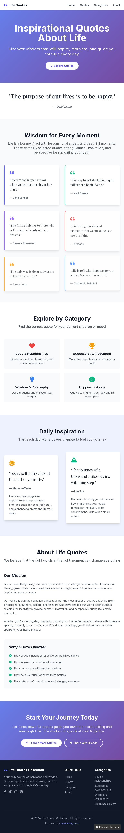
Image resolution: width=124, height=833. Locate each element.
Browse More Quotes (41, 743)
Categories (101, 5)
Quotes (84, 5)
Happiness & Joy (105, 803)
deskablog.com (70, 823)
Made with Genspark (107, 827)
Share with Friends (83, 743)
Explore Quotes (62, 66)
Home (71, 5)
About (116, 5)
